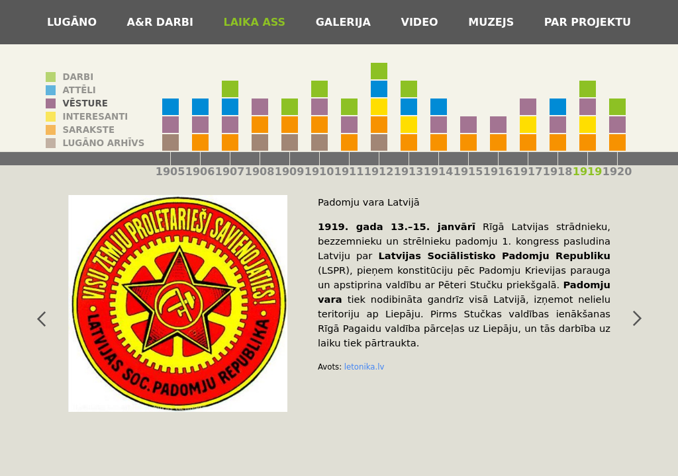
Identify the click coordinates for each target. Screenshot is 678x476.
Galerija (345, 22)
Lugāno (74, 22)
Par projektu (587, 22)
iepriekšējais (41, 318)
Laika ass (256, 22)
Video (421, 22)
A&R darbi (162, 22)
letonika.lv (364, 367)
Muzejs (493, 22)
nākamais (637, 318)
